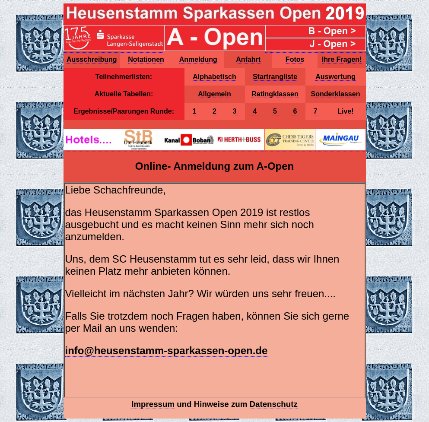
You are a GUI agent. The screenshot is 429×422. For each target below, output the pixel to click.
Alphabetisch (214, 76)
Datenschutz (274, 404)
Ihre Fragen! (342, 59)
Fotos (295, 59)
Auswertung (335, 76)
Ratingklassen (274, 94)
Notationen (146, 59)
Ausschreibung (92, 59)
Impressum (153, 404)
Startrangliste (275, 76)
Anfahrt (248, 59)
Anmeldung (198, 59)
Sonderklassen (335, 94)
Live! (345, 111)
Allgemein (214, 94)
